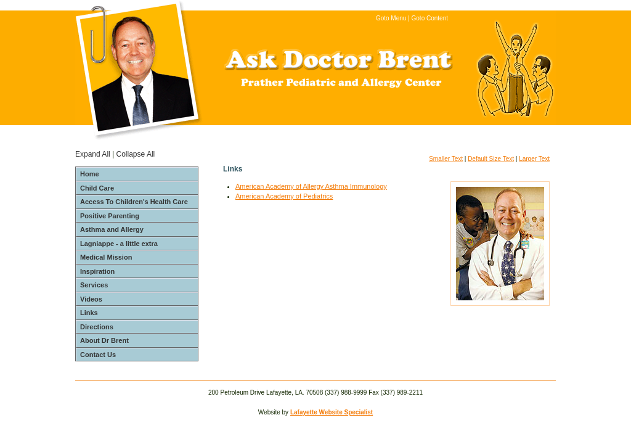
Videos (91, 299)
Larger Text (534, 158)
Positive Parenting (109, 216)
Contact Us (98, 354)
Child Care (97, 188)
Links (89, 312)
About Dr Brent (104, 340)
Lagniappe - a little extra (119, 243)
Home (89, 174)
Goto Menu (391, 18)
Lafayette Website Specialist (331, 412)
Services (94, 285)
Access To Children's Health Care (134, 201)
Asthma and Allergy (112, 229)
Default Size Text (491, 158)
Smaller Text (446, 158)
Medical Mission (106, 257)
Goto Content (430, 18)
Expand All (92, 154)
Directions (96, 327)
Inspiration (97, 271)
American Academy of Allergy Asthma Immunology (311, 186)
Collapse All (135, 154)
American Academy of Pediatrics (284, 196)
